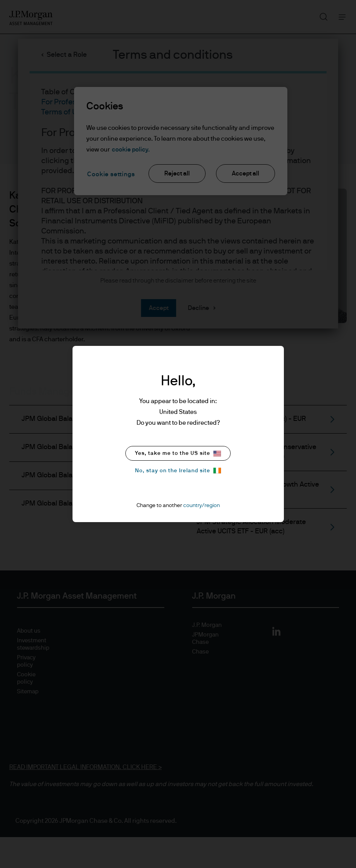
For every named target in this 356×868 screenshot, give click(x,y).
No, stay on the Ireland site (178, 470)
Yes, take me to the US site (178, 453)
